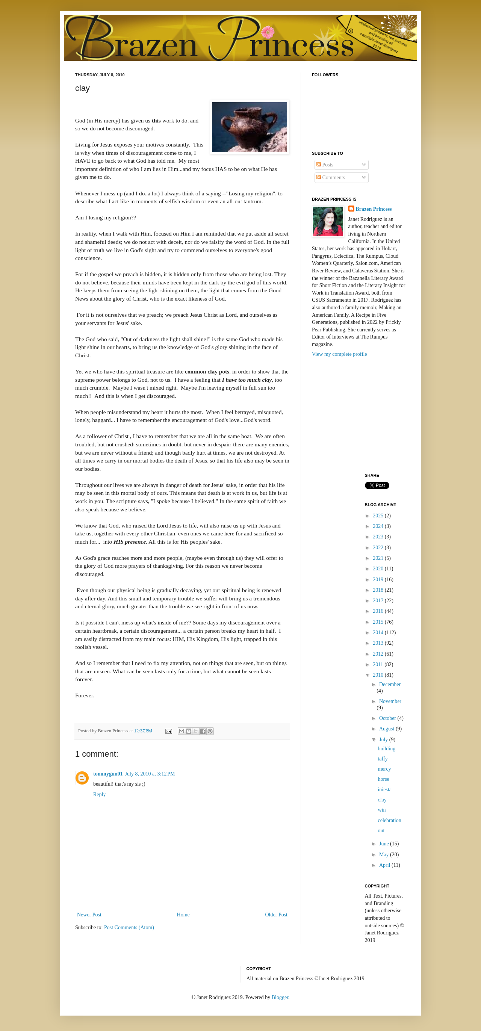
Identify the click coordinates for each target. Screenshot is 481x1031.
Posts (324, 165)
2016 (379, 611)
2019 (379, 579)
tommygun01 (108, 774)
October (388, 718)
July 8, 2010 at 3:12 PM (150, 774)
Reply (99, 794)
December (390, 684)
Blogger (280, 997)
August (387, 729)
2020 (379, 568)
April (385, 865)
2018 (379, 590)
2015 (379, 622)
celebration (389, 820)
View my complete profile (339, 354)
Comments (330, 177)
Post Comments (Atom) (129, 927)
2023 (379, 537)
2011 (378, 664)
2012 (379, 654)
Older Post (276, 915)
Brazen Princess (374, 209)
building (386, 748)
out (381, 830)
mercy (384, 769)
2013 (379, 643)
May (384, 854)
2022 (379, 547)
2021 (379, 558)
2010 (379, 675)
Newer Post (89, 915)
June (384, 844)
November (390, 701)
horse (383, 779)
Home (183, 915)
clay (382, 800)
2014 (379, 632)
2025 (379, 516)
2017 (379, 600)
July (384, 739)
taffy (382, 759)
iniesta (385, 789)
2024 (379, 526)
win (382, 810)
